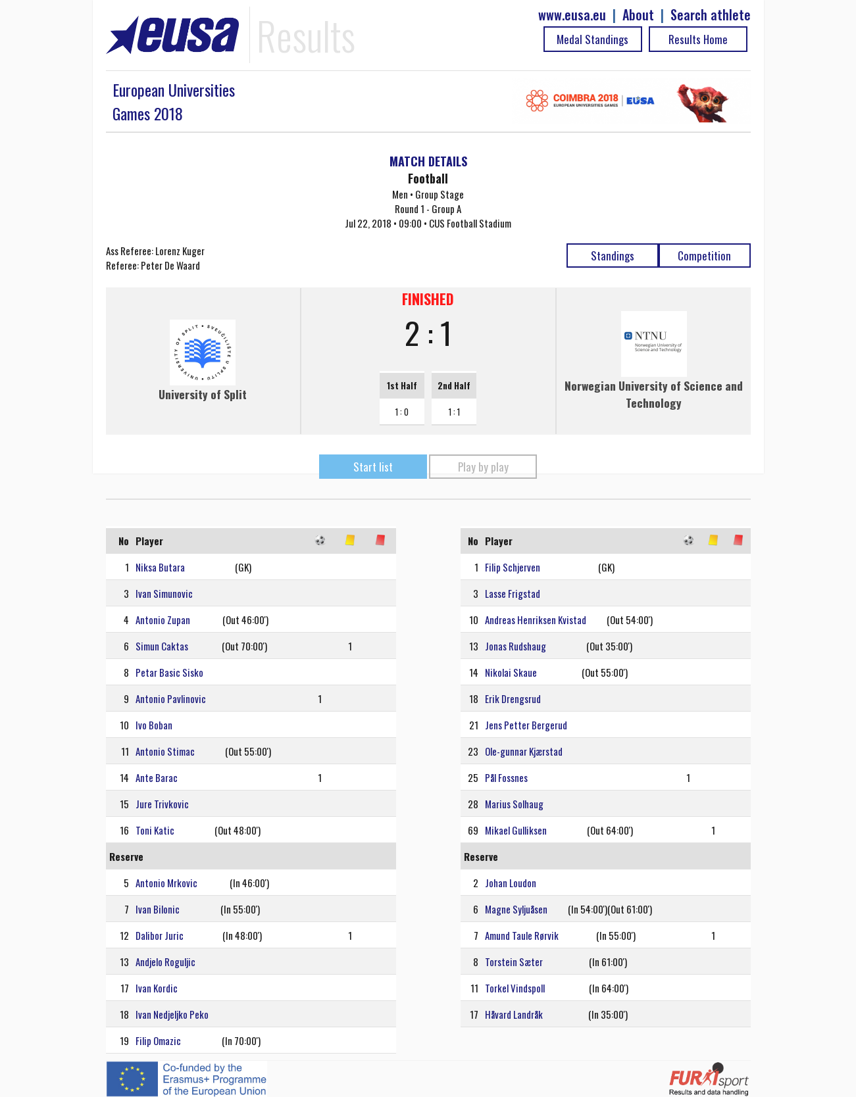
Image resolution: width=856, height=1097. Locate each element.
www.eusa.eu (572, 15)
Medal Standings (592, 39)
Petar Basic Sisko (169, 672)
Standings (612, 255)
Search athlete (710, 15)
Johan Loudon (510, 882)
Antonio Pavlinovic (171, 698)
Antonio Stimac (165, 751)
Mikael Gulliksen (516, 830)
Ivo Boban (154, 725)
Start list (373, 466)
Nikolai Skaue (511, 672)
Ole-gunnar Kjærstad (524, 751)
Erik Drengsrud (513, 698)
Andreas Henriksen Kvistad (535, 619)
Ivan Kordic (157, 988)
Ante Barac (157, 777)
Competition (704, 255)
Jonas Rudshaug (515, 646)
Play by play (483, 466)
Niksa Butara (160, 567)
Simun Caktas (162, 646)
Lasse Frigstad (512, 593)
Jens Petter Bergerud (526, 725)
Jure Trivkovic (162, 803)
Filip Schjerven (512, 567)
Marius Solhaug (514, 803)
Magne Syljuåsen (516, 909)
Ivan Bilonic (158, 909)
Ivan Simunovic (164, 593)
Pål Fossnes (506, 777)
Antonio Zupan (163, 619)
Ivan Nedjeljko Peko (172, 1014)
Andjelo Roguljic (165, 961)
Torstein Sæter (514, 961)
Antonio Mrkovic (166, 882)
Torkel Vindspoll (515, 988)
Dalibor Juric (160, 935)
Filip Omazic (158, 1040)
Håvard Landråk (514, 1014)
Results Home (698, 39)
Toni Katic (155, 830)
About (638, 15)
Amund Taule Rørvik (522, 935)
